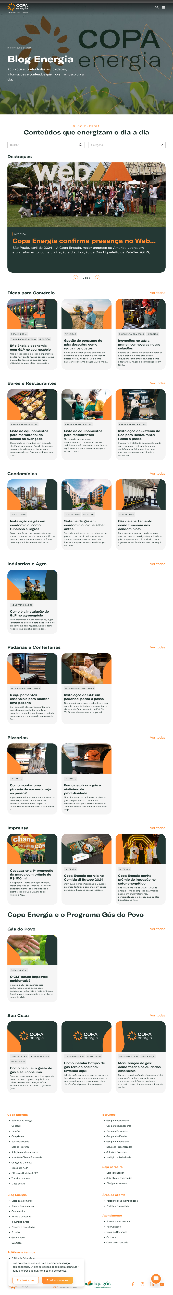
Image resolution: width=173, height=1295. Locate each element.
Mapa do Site (18, 1183)
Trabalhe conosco (20, 1178)
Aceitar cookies (57, 1280)
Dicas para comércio (22, 1200)
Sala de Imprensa (20, 1146)
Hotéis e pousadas (21, 1216)
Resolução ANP (19, 1167)
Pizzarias (15, 1232)
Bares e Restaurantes (22, 1206)
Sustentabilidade (20, 1141)
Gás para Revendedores (118, 1125)
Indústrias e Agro (20, 1221)
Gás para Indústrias (116, 1136)
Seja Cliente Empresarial (118, 1178)
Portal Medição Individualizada (122, 1200)
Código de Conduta (21, 1162)
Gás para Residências (117, 1120)
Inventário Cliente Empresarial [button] (26, 1157)
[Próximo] (97, 277)
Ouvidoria (111, 1237)
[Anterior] (75, 277)
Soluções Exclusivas (116, 1152)
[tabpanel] (86, 58)
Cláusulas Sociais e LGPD (24, 1173)
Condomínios (18, 1211)
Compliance (17, 1136)
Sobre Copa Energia (21, 1120)
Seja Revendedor (115, 1172)
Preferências (25, 1280)
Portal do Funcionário (117, 1206)
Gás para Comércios (117, 1131)
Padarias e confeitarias (23, 1227)
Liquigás (15, 1131)
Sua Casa (16, 1242)
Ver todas (158, 292)
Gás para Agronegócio (117, 1141)
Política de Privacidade (22, 1258)
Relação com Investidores (24, 1152)
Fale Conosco (113, 1226)
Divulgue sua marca (116, 1183)
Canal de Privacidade (117, 1242)
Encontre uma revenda (118, 1221)
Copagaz (15, 1125)
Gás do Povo (18, 1237)
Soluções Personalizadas (119, 1146)
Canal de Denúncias (116, 1232)
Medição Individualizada (118, 1157)
